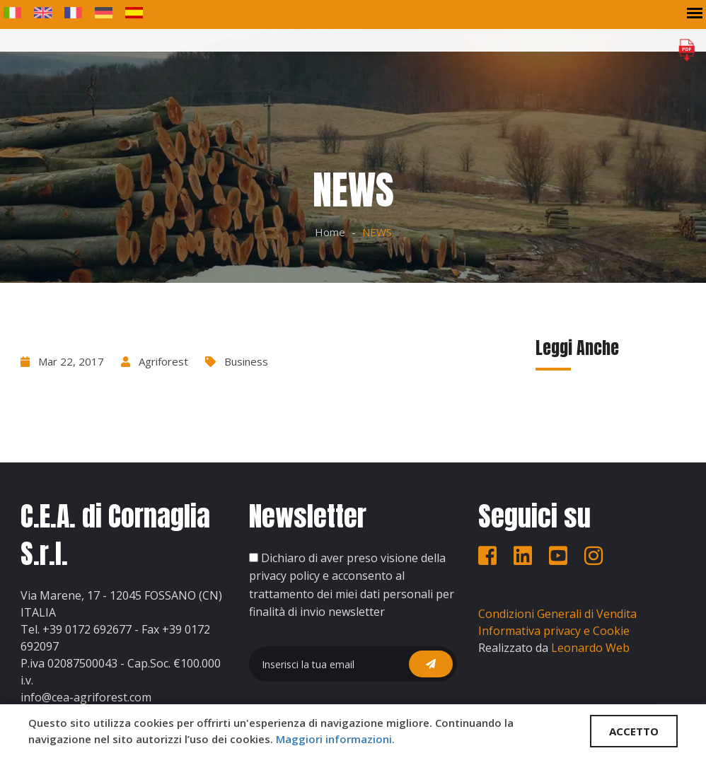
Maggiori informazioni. (335, 739)
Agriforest (163, 361)
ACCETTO (634, 731)
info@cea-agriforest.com (86, 697)
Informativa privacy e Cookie (554, 631)
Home (330, 232)
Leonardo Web (590, 647)
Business (246, 361)
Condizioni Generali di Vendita (557, 614)
